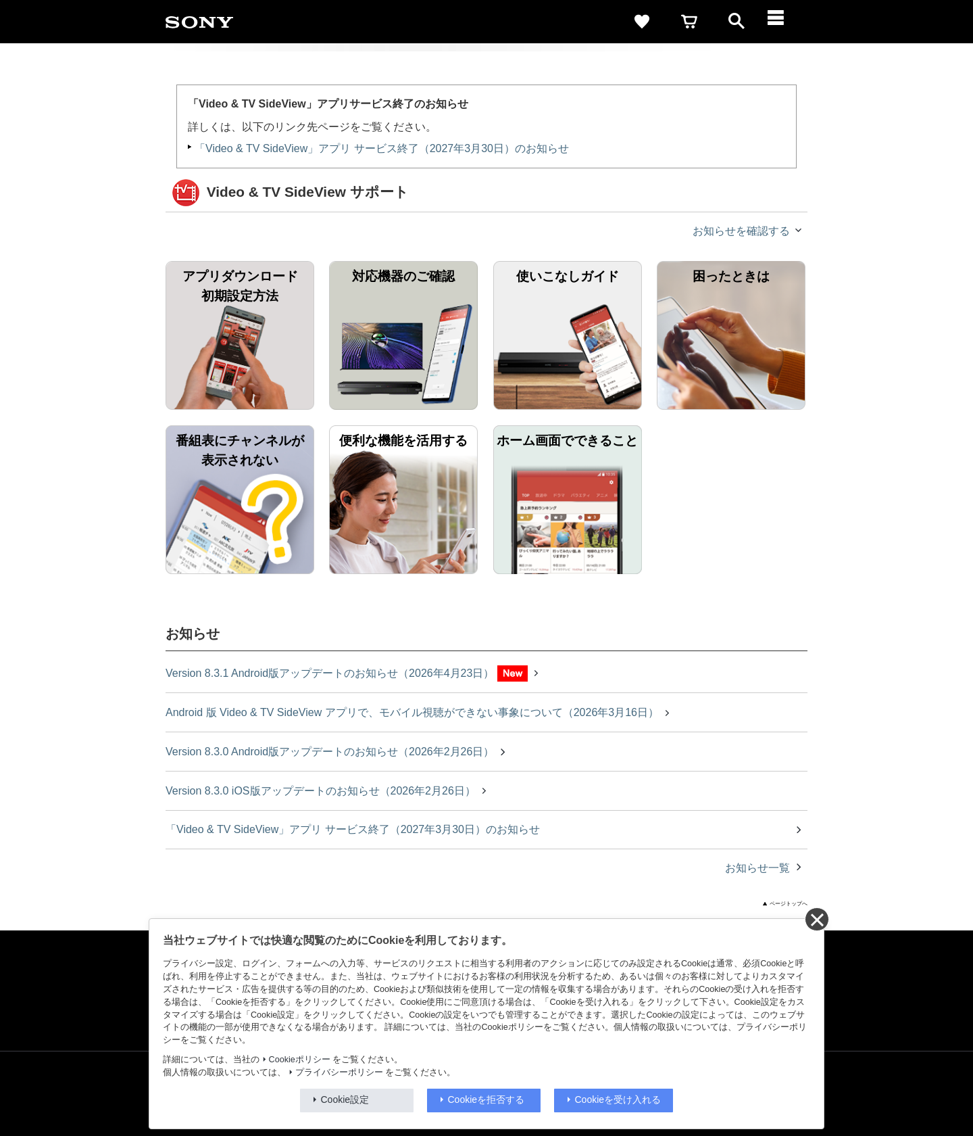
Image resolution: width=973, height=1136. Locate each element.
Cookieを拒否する (486, 1099)
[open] (736, 21)
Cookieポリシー (299, 1059)
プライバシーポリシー (339, 1072)
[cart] (689, 21)
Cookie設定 (345, 1099)
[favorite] (642, 21)
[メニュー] (783, 21)
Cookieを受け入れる (618, 1099)
